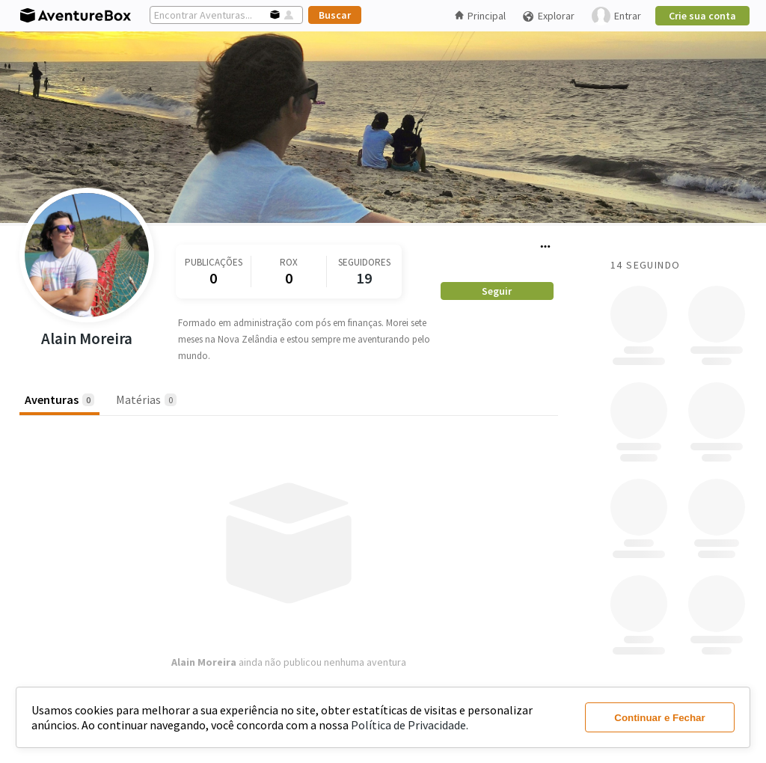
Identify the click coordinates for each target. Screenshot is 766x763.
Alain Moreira (86, 338)
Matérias (146, 399)
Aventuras (59, 399)
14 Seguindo (645, 265)
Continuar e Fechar (659, 717)
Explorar (548, 16)
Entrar (616, 16)
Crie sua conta (702, 15)
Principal (480, 15)
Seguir (497, 291)
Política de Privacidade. (409, 724)
